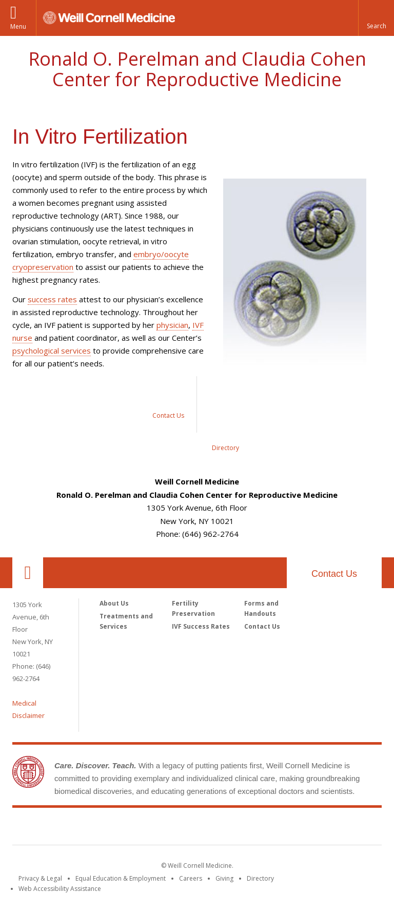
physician (172, 325)
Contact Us (334, 574)
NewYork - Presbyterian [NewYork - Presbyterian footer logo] (283, 828)
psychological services (51, 350)
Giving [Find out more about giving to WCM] (224, 878)
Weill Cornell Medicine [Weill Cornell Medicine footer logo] (122, 828)
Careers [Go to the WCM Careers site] (190, 878)
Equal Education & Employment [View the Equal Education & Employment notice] (120, 878)
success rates (52, 299)
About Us (114, 603)
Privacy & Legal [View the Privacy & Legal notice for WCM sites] (40, 878)
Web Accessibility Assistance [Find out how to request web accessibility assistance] (59, 888)
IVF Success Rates (201, 626)
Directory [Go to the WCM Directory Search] (260, 878)
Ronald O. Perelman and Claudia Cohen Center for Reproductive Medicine (197, 69)
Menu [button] (18, 26)
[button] (376, 18)
